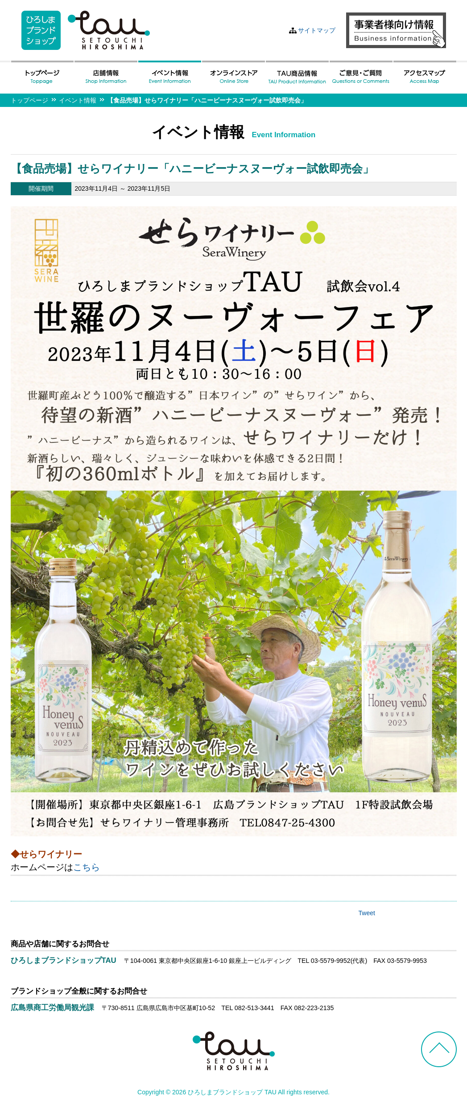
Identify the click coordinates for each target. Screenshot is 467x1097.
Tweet (367, 913)
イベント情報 (77, 100)
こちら (86, 867)
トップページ (29, 100)
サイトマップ (316, 30)
